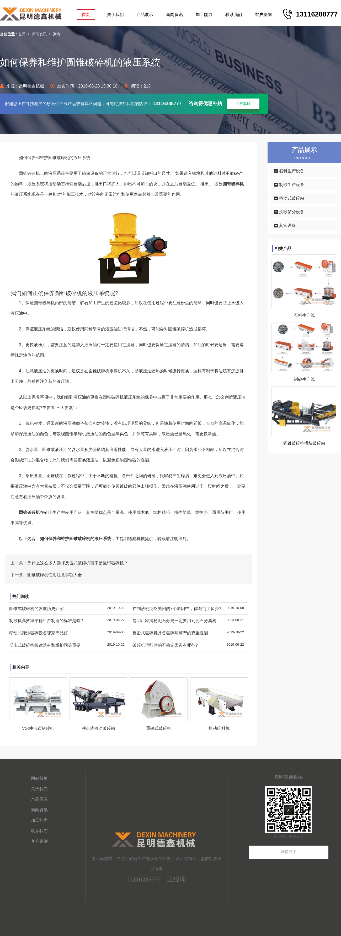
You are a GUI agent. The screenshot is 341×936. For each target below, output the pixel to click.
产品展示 (144, 14)
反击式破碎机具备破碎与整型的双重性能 (170, 633)
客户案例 (263, 14)
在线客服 (243, 104)
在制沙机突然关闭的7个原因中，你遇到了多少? (176, 608)
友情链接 (288, 852)
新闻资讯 (174, 14)
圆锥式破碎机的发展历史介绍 (36, 608)
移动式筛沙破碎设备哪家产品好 (38, 633)
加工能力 (204, 14)
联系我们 (233, 14)
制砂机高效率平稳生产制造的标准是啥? (46, 620)
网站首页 (39, 778)
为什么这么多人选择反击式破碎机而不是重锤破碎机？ (77, 563)
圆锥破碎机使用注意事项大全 (54, 575)
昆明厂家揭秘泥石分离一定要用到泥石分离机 (174, 620)
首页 (86, 14)
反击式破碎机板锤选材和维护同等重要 (45, 645)
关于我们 (115, 14)
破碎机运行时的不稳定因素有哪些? (165, 645)
